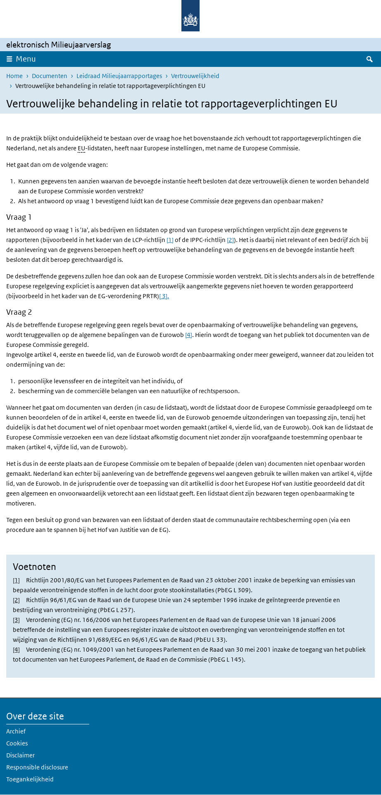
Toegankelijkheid (30, 779)
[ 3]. (164, 296)
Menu (26, 59)
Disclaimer (20, 755)
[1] (170, 240)
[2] (230, 240)
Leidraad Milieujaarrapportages (119, 76)
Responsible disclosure (37, 767)
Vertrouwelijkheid (195, 76)
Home (14, 76)
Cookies (17, 743)
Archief (16, 731)
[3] (16, 620)
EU (81, 148)
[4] (188, 335)
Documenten (49, 76)
